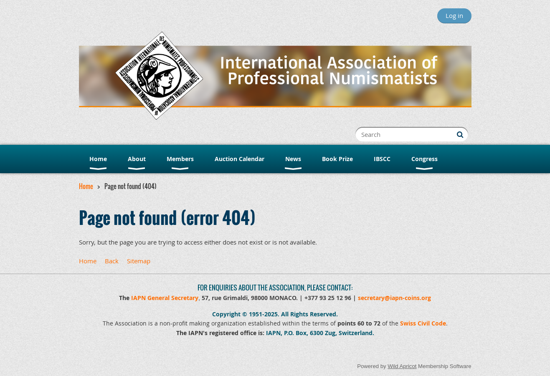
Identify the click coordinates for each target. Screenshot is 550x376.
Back (112, 261)
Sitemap (138, 261)
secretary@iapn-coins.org (394, 298)
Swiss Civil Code (423, 323)
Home (86, 186)
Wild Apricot (402, 366)
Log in (454, 15)
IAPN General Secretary (164, 298)
